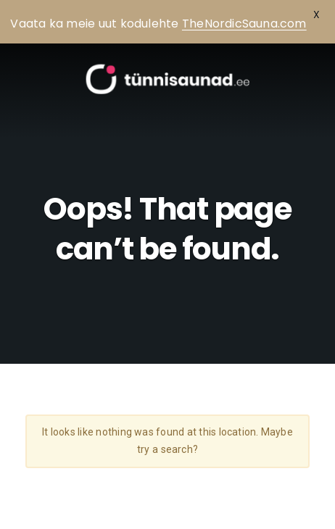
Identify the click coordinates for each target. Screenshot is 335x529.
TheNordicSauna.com (244, 23)
